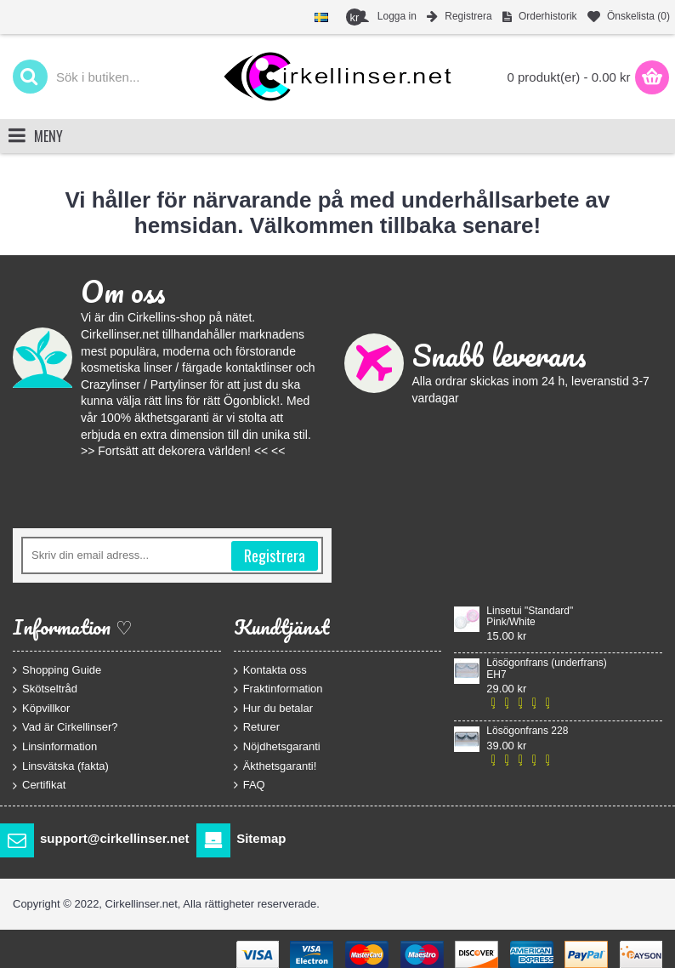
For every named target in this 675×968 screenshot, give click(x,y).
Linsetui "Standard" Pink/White (529, 617)
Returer (257, 727)
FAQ (249, 785)
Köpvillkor (41, 708)
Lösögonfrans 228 (527, 731)
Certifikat (39, 785)
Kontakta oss (270, 670)
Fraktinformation (278, 689)
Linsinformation (55, 747)
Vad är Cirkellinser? (65, 727)
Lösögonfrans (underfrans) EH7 (546, 669)
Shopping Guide (57, 669)
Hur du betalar (273, 708)
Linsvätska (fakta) (61, 766)
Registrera (274, 555)
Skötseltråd (45, 689)
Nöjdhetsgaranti (277, 747)
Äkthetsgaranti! (275, 766)
